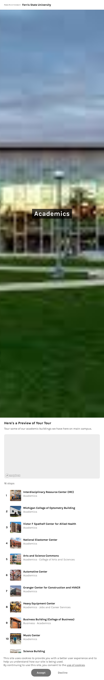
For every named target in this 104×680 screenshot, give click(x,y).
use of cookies (76, 665)
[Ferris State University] (52, 4)
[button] (52, 495)
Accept (41, 672)
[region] (52, 456)
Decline (62, 672)
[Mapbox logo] (12, 476)
